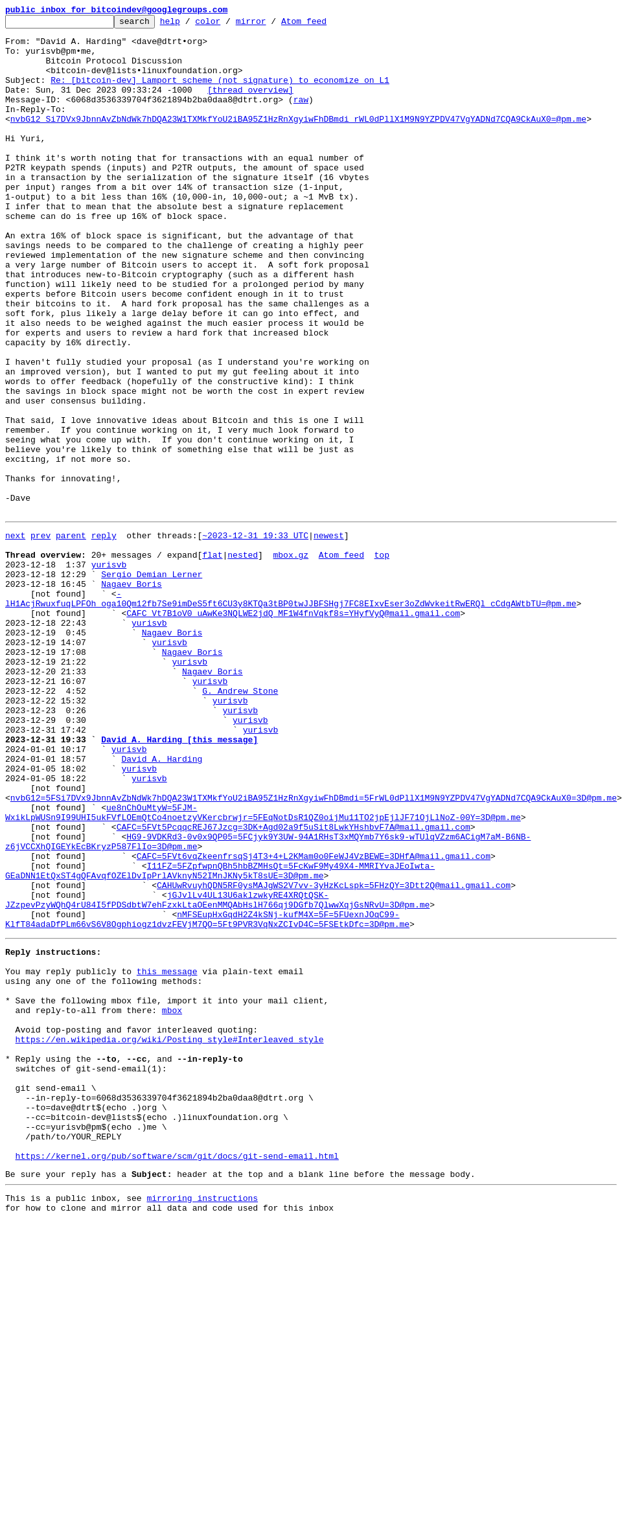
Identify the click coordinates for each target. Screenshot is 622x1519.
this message (167, 1155)
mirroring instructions (202, 1423)
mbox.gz (290, 659)
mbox (172, 1202)
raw (301, 116)
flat (212, 659)
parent (71, 636)
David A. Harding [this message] (179, 881)
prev (40, 636)
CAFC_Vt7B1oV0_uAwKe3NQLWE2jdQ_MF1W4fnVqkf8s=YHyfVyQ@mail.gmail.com (293, 729)
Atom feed (324, 24)
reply (104, 636)
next (15, 636)
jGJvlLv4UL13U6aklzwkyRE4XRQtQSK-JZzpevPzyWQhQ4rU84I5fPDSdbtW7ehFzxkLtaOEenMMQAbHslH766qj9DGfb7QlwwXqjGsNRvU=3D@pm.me (217, 1073)
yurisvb (109, 671)
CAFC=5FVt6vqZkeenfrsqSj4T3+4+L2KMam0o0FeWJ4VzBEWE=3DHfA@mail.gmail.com (313, 1021)
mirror (271, 24)
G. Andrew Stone (240, 822)
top (381, 659)
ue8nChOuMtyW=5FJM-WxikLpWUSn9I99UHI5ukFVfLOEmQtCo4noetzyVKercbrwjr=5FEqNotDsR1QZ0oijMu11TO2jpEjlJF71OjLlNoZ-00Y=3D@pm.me (263, 968)
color (227, 24)
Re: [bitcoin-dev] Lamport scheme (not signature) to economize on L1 (220, 93)
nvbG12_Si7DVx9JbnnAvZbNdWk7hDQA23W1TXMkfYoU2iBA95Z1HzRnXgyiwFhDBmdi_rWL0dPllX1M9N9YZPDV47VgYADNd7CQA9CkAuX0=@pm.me (298, 140)
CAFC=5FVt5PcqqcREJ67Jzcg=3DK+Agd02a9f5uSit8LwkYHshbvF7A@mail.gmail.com (293, 986)
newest (329, 636)
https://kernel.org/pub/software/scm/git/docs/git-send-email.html (177, 1377)
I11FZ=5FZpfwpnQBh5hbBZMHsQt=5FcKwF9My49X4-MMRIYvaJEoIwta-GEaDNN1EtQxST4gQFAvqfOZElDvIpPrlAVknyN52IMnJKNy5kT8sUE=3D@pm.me (220, 1038)
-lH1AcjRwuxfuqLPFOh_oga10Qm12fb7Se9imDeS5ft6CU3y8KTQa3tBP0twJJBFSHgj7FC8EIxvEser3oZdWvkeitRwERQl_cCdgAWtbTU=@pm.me (290, 712)
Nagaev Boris (131, 694)
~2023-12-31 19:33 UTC (255, 636)
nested (242, 659)
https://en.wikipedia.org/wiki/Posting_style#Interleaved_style (170, 1237)
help (190, 24)
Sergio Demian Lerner (151, 683)
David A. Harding (161, 904)
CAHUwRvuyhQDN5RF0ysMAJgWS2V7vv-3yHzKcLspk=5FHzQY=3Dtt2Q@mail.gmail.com (334, 1056)
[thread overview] (250, 105)
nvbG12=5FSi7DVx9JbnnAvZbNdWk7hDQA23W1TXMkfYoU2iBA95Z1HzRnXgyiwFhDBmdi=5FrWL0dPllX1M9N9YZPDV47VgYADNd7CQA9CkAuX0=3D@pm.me (313, 951)
